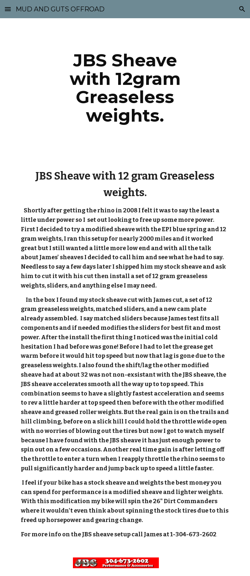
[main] (125, 87)
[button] (8, 9)
